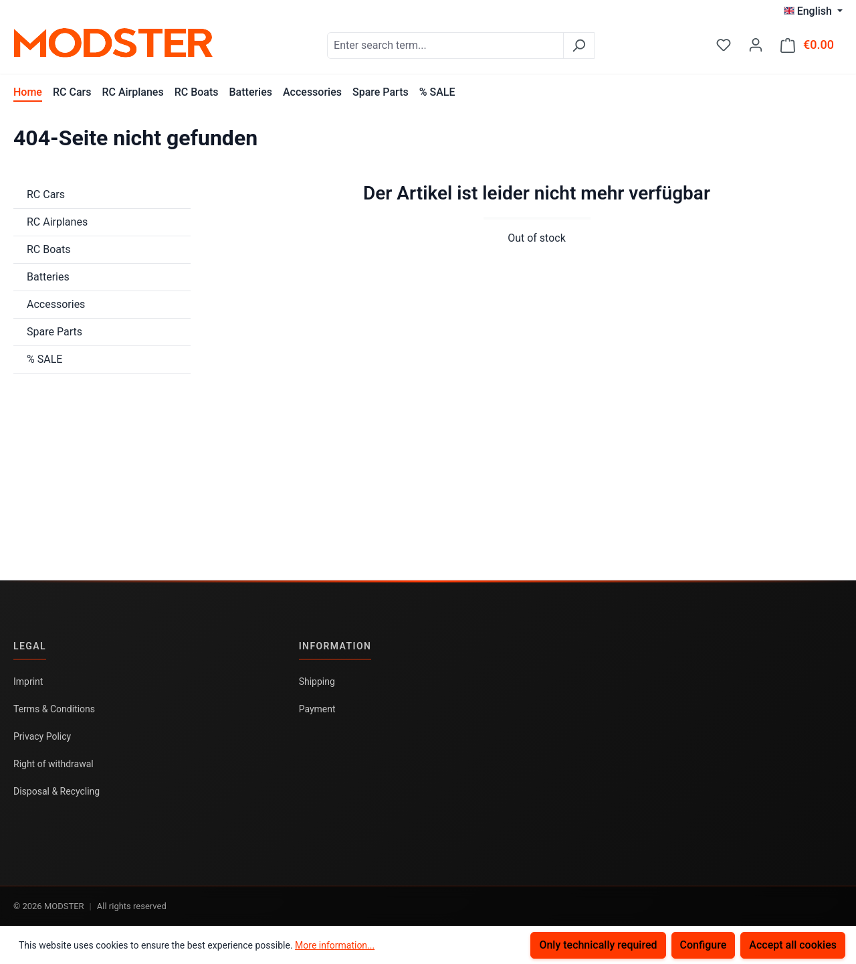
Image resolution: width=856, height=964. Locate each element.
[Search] (579, 45)
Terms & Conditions (54, 709)
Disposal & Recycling (56, 791)
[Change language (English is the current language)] (813, 11)
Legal (29, 646)
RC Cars (46, 194)
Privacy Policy (42, 736)
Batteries (48, 276)
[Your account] (756, 44)
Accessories (56, 304)
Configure (703, 945)
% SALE (44, 359)
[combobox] (445, 45)
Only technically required (598, 945)
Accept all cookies (793, 945)
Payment (317, 709)
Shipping (317, 681)
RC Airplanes (57, 222)
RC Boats (49, 249)
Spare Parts (54, 331)
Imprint (28, 681)
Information (335, 646)
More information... (334, 945)
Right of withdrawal (53, 763)
